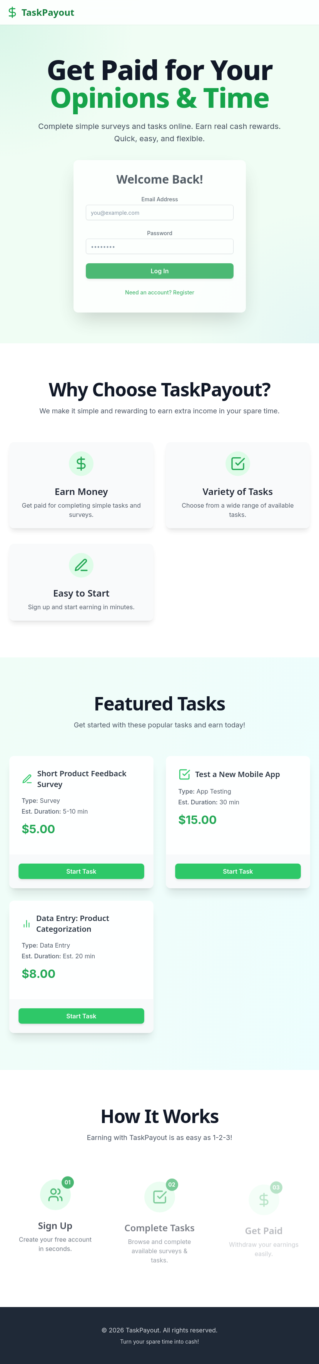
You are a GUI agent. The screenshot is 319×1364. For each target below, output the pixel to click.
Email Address (159, 199)
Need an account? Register (159, 292)
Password (159, 233)
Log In (159, 270)
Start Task (81, 871)
